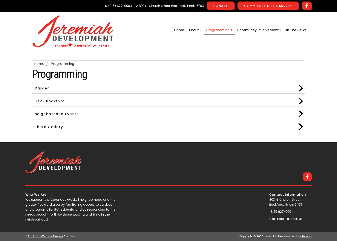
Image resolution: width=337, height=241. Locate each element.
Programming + (219, 30)
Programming (62, 63)
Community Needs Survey (268, 6)
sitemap (306, 236)
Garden (42, 88)
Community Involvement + (259, 30)
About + (195, 30)
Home (179, 30)
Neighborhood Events (56, 113)
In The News (296, 30)
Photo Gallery (48, 126)
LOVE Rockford (49, 101)
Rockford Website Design (45, 236)
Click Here (276, 219)
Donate (220, 6)
